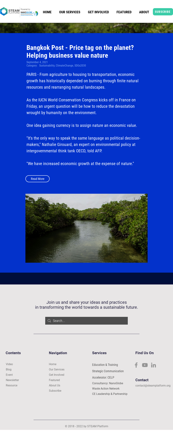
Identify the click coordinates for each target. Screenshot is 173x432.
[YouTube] (144, 365)
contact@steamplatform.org (153, 385)
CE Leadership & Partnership (109, 394)
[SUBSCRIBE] (163, 11)
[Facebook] (136, 365)
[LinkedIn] (153, 365)
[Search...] (86, 321)
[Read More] (37, 178)
